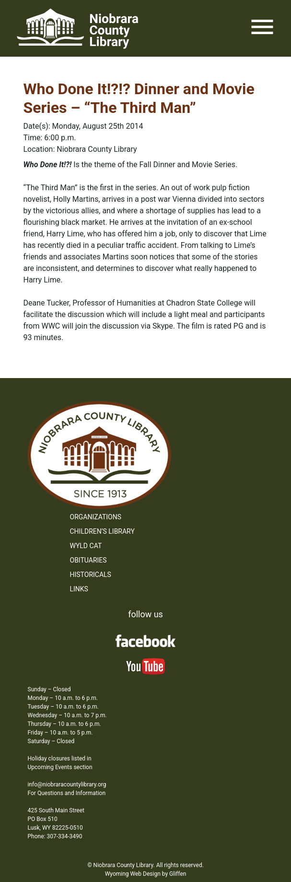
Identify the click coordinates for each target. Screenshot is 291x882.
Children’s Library (102, 531)
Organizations (96, 517)
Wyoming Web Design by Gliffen (145, 873)
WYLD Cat (86, 546)
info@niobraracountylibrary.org (67, 784)
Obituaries (88, 560)
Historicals (90, 574)
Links (79, 589)
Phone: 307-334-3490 (55, 836)
